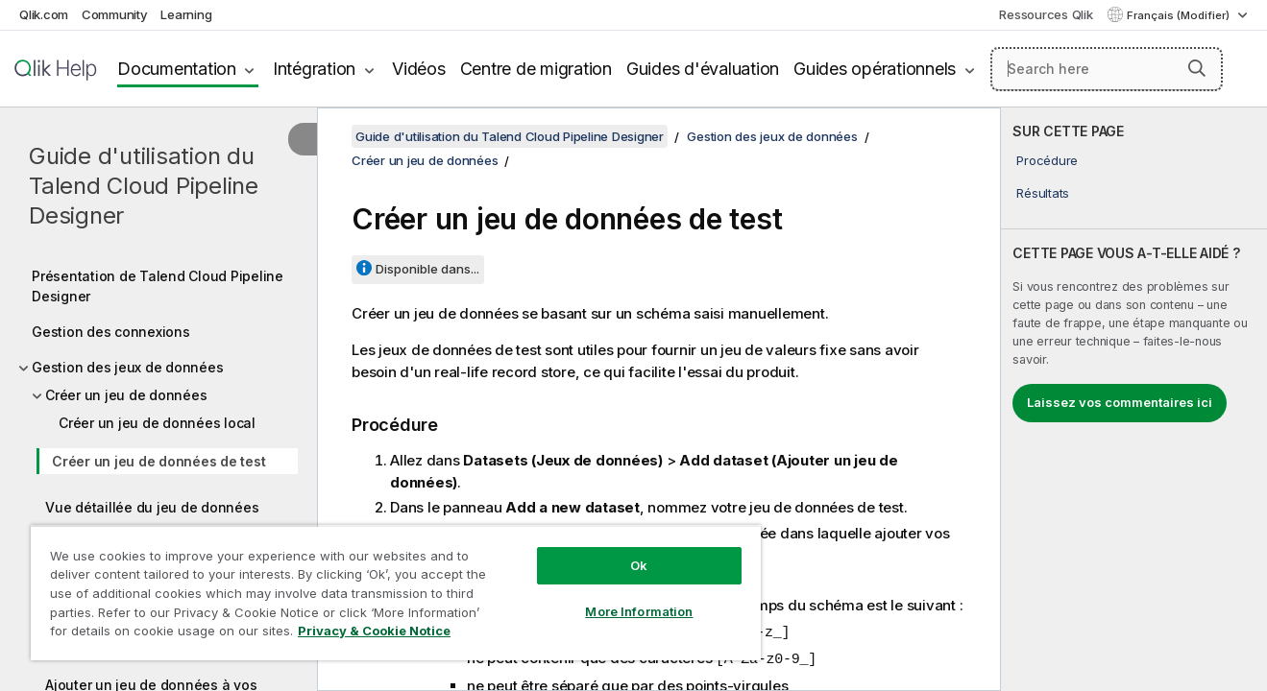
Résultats (1042, 193)
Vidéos (419, 69)
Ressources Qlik (1045, 14)
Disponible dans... (427, 268)
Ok (638, 565)
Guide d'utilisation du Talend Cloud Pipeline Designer (143, 185)
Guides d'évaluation (702, 69)
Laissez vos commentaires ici (1119, 402)
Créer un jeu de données (126, 395)
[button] (1196, 68)
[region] (396, 592)
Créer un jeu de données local (157, 423)
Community (115, 14)
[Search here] (1106, 69)
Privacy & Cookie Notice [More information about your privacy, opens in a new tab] (374, 630)
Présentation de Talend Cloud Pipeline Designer (157, 286)
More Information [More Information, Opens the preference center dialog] (639, 611)
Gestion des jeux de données (127, 367)
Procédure (1047, 160)
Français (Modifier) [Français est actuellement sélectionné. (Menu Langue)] (1179, 15)
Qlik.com (43, 14)
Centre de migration (536, 69)
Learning (185, 14)
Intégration (314, 69)
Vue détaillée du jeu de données (151, 507)
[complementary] (1134, 399)
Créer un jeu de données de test (158, 461)
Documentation (176, 69)
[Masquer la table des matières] (302, 139)
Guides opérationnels (874, 69)
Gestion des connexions (111, 331)
